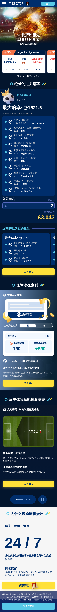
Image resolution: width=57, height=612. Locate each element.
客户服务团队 (31, 555)
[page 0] (19, 499)
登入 (48, 3)
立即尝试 (8, 199)
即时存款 (13, 572)
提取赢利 (17, 575)
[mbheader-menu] (4, 3)
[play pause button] (42, 499)
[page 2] (29, 499)
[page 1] (26, 499)
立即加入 (28, 271)
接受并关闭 (28, 606)
